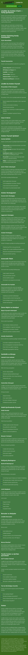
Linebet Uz (19, 2)
